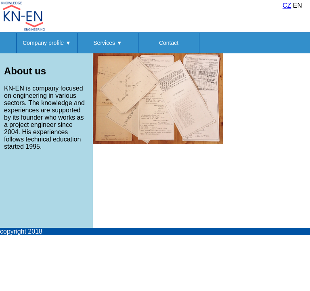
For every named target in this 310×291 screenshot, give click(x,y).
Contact (168, 43)
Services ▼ (107, 43)
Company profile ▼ (47, 43)
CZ (287, 5)
